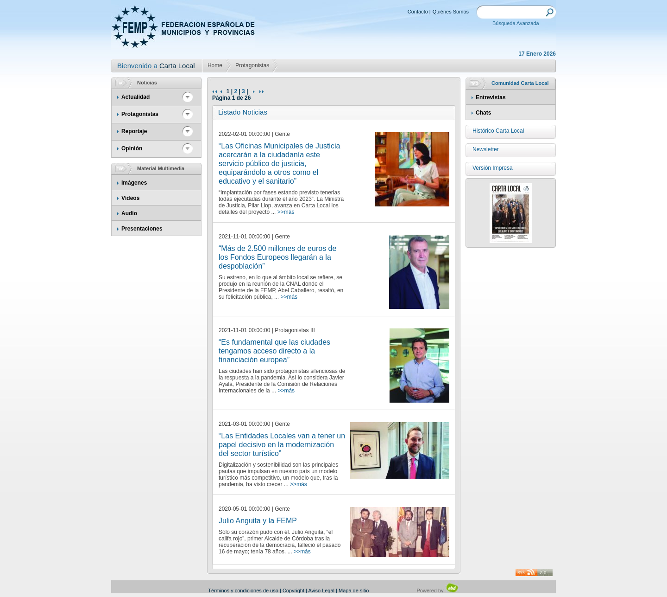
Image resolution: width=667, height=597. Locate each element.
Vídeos (130, 198)
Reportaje (134, 131)
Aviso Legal (321, 590)
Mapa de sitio (354, 590)
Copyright (293, 590)
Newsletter (485, 149)
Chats (483, 112)
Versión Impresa (492, 168)
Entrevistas (491, 97)
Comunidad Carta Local (519, 83)
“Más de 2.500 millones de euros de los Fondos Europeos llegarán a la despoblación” (277, 257)
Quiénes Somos (451, 11)
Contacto (418, 11)
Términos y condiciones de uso (243, 590)
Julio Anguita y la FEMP (258, 521)
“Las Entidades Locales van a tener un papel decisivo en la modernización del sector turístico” (282, 444)
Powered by (438, 590)
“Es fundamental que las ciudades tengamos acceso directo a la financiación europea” (274, 351)
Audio (129, 213)
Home (215, 65)
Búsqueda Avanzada (515, 23)
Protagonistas (252, 65)
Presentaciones (142, 228)
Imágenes (134, 183)
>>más (286, 212)
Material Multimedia (160, 168)
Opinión (131, 148)
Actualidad (135, 97)
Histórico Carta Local (498, 131)
